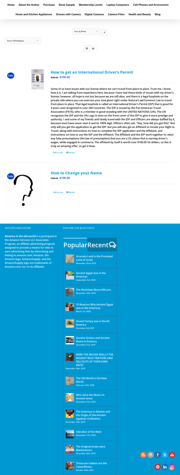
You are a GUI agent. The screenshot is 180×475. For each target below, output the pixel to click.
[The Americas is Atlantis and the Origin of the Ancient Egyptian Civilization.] (70, 414)
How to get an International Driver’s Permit (92, 72)
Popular (75, 244)
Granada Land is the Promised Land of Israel (94, 258)
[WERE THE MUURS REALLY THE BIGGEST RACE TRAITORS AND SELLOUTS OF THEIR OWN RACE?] (70, 357)
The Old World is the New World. (91, 379)
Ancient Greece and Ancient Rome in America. (93, 339)
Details (71, 152)
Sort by (80, 31)
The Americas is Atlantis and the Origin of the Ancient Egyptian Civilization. (93, 415)
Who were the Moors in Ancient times (90, 396)
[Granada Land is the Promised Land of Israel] (70, 259)
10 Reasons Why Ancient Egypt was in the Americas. (94, 306)
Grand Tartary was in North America (92, 322)
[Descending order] (104, 32)
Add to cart (58, 152)
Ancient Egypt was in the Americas (91, 274)
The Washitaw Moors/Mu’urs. (94, 289)
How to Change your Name (76, 172)
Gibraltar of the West (88, 432)
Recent (98, 244)
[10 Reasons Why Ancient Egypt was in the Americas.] (70, 307)
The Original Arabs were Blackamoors (90, 448)
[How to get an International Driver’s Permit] (24, 84)
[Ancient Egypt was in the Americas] (70, 275)
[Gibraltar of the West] (70, 434)
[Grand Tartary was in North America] (70, 323)
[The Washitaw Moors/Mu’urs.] (70, 292)
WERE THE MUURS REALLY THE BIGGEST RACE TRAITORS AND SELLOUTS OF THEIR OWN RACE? (94, 360)
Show (15, 40)
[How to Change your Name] (24, 189)
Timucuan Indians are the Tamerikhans (91, 464)
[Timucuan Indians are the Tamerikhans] (70, 465)
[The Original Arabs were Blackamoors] (70, 449)
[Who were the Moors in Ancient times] (70, 397)
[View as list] (93, 48)
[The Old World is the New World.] (70, 380)
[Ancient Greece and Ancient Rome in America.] (70, 340)
